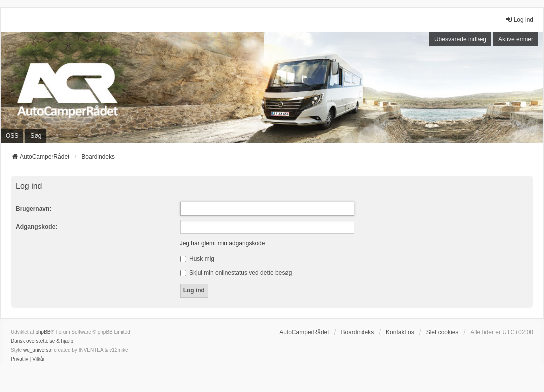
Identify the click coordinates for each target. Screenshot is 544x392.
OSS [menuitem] (12, 135)
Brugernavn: (33, 208)
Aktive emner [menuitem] (515, 39)
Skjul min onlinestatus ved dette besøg (236, 272)
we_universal (37, 350)
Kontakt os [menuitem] (400, 332)
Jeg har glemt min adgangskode (222, 243)
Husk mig (197, 258)
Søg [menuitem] (35, 135)
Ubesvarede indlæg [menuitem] (460, 39)
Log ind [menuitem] (519, 19)
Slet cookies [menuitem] (442, 332)
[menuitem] (19, 359)
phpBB (42, 332)
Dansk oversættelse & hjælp (42, 341)
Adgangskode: (36, 226)
